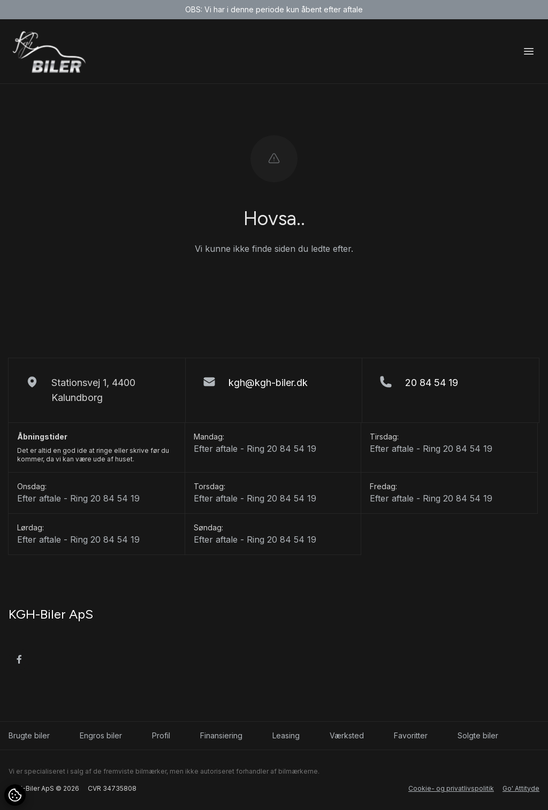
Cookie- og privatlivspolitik (451, 788)
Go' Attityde (521, 788)
